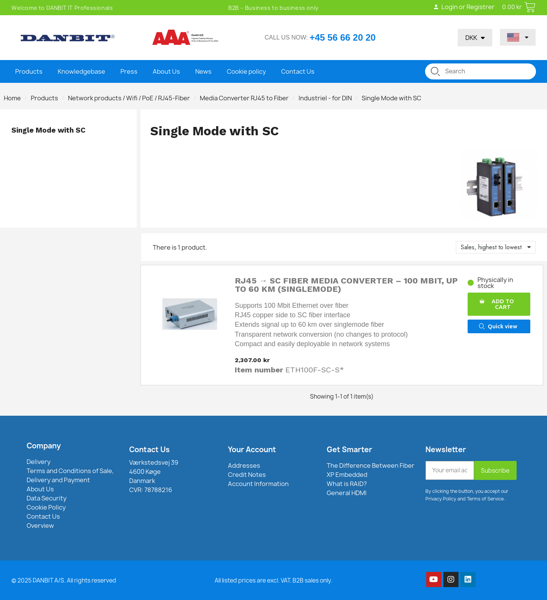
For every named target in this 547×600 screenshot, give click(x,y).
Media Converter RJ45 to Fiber (244, 98)
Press (129, 71)
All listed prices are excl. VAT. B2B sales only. (273, 580)
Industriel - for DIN (325, 98)
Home (12, 98)
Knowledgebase (81, 71)
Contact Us (298, 71)
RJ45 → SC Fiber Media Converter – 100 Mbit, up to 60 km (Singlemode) (346, 285)
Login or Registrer (464, 7)
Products (29, 71)
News (203, 71)
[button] (499, 304)
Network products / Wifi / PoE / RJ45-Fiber (129, 98)
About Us (166, 71)
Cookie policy (246, 71)
